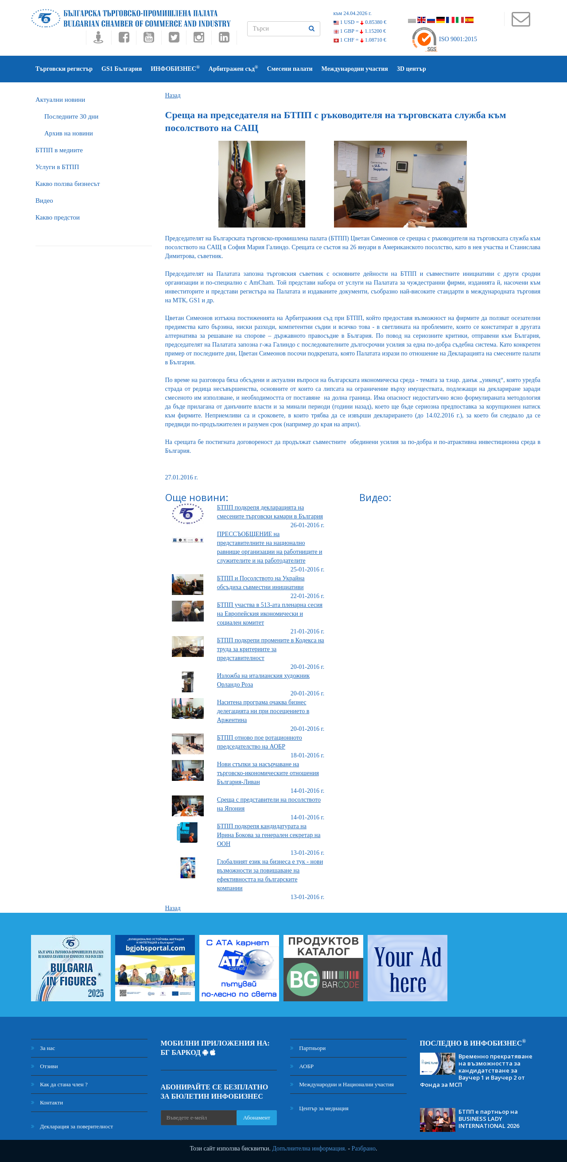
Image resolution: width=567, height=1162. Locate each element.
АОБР (302, 1066)
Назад (173, 95)
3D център (411, 69)
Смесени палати (290, 69)
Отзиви (44, 1066)
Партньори (308, 1048)
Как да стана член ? (59, 1084)
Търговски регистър (64, 69)
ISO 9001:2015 (444, 39)
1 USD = (360, 22)
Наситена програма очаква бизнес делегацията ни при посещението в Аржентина (263, 711)
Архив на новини (68, 133)
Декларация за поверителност (72, 1126)
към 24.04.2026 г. (353, 13)
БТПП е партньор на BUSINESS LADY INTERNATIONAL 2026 (488, 1119)
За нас (43, 1048)
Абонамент (256, 1117)
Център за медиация (319, 1108)
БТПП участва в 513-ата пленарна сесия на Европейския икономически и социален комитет (269, 614)
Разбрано (364, 1148)
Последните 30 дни (71, 116)
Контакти (47, 1102)
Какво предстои (57, 217)
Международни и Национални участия (342, 1084)
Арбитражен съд (233, 68)
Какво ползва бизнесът (67, 183)
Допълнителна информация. (309, 1148)
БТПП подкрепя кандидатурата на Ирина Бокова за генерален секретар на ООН (269, 835)
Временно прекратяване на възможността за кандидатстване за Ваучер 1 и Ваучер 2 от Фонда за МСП (476, 1070)
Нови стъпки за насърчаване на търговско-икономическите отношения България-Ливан (268, 773)
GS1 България (121, 69)
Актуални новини (60, 99)
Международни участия (355, 69)
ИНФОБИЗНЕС (175, 68)
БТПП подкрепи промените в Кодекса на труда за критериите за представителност (270, 649)
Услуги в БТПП (57, 166)
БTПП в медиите (59, 150)
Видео (44, 200)
